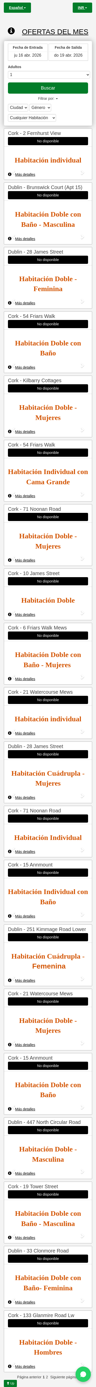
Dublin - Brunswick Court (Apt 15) (45, 187)
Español (17, 8)
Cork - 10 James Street (33, 573)
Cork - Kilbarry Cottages (34, 380)
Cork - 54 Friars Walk (31, 316)
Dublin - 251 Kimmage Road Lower (47, 929)
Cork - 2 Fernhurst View (34, 133)
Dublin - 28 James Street (35, 252)
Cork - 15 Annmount (30, 865)
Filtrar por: (48, 98)
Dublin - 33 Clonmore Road (38, 1251)
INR (82, 8)
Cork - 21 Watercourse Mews (40, 692)
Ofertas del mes (48, 31)
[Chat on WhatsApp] (83, 1374)
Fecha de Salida (68, 47)
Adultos (14, 67)
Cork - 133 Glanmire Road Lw (41, 1315)
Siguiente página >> (66, 1377)
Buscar (48, 88)
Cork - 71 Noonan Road (34, 509)
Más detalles (21, 174)
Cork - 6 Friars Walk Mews (37, 627)
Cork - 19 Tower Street (33, 1186)
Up (10, 1383)
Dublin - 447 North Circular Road (44, 1122)
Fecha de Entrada (28, 47)
